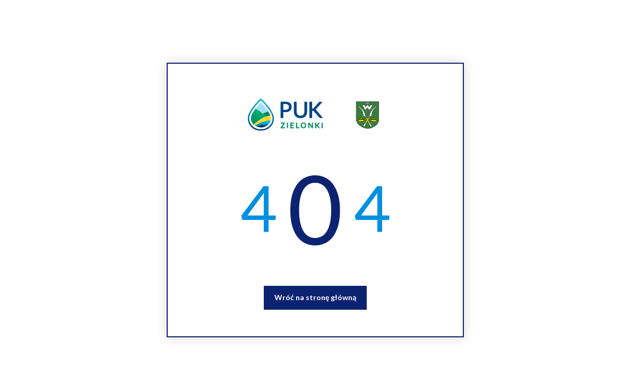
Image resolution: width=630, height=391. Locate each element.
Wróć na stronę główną (315, 297)
